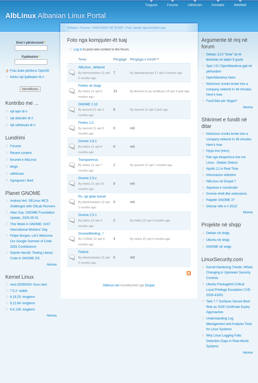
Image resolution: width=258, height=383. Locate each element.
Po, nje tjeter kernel (92, 196)
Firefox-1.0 (85, 123)
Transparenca (88, 160)
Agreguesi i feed (21, 180)
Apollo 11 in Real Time (222, 168)
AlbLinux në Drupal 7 (221, 181)
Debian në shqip (217, 233)
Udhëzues (195, 5)
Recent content (21, 153)
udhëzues (17, 173)
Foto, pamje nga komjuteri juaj (145, 27)
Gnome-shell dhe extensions (226, 193)
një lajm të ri (18, 111)
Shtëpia (72, 27)
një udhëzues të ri (22, 125)
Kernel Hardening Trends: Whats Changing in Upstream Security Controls (229, 272)
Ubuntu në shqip (218, 240)
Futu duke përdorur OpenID (29, 71)
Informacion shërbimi (221, 175)
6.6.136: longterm (22, 309)
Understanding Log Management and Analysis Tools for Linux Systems (229, 324)
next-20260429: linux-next (28, 284)
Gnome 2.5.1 (87, 215)
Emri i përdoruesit (31, 42)
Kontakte (218, 5)
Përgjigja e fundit (145, 59)
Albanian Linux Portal (55, 16)
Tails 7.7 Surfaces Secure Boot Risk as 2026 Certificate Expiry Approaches (228, 306)
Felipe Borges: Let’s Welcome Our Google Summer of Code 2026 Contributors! (31, 241)
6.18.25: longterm (22, 297)
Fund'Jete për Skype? (221, 101)
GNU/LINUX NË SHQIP (107, 27)
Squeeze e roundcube (221, 187)
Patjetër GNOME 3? (220, 200)
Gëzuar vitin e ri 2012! (221, 206)
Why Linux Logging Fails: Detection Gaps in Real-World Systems (227, 341)
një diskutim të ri (21, 118)
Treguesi (151, 5)
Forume (172, 5)
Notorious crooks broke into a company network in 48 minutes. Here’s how (229, 89)
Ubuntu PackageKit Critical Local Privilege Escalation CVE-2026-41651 (228, 289)
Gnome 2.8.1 (87, 141)
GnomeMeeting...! (91, 233)
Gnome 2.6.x (87, 178)
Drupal (149, 285)
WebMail (240, 5)
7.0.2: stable (18, 291)
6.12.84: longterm (22, 303)
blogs (14, 166)
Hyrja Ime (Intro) (217, 151)
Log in (77, 49)
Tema (82, 59)
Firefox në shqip (89, 85)
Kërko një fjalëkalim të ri (27, 77)
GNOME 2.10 (87, 104)
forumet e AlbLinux (23, 160)
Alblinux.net (111, 285)
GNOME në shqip (218, 247)
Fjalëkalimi (31, 57)
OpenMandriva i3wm (220, 77)
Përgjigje (120, 59)
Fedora (83, 252)
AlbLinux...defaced (91, 67)
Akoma (52, 264)
